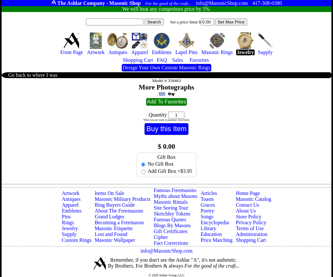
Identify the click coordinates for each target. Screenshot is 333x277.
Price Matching (217, 240)
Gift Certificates (171, 231)
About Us (246, 211)
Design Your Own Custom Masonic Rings (166, 67)
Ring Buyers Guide (115, 205)
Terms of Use (250, 228)
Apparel (70, 205)
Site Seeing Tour (171, 208)
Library (208, 228)
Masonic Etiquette (114, 228)
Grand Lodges (109, 216)
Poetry (207, 211)
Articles (209, 193)
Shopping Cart (251, 240)
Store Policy (248, 216)
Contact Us (247, 205)
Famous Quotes (170, 219)
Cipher (161, 237)
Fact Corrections (171, 243)
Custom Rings (76, 240)
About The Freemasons (119, 211)
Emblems (71, 211)
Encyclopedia (215, 222)
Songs (207, 216)
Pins (66, 216)
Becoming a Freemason (119, 222)
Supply (69, 234)
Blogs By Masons (172, 225)
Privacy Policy (251, 222)
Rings (68, 222)
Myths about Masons (175, 196)
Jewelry (70, 228)
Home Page (248, 193)
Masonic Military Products (123, 199)
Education (211, 234)
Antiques (71, 199)
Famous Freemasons (175, 190)
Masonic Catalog (253, 199)
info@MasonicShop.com (166, 251)
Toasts (207, 199)
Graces (208, 205)
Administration (251, 234)
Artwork (70, 193)
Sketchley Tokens (172, 213)
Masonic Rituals (171, 202)
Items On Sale (109, 193)
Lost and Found (111, 234)
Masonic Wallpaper (115, 240)
